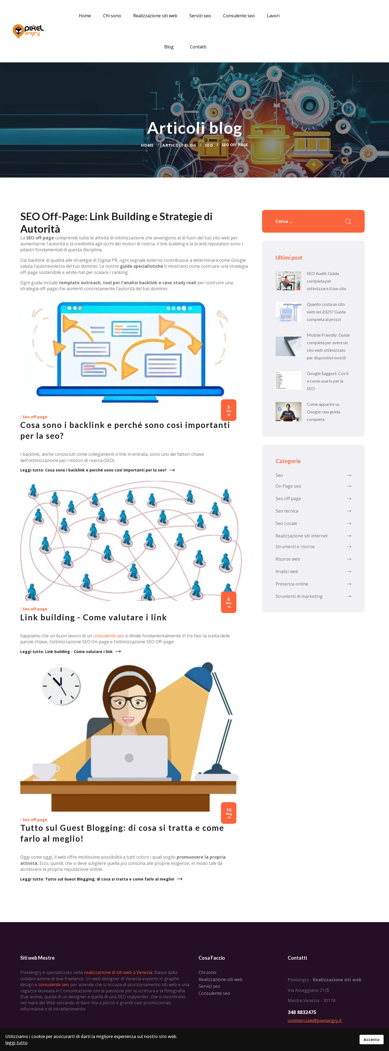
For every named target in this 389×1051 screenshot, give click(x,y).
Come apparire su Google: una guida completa (323, 411)
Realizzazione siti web (155, 16)
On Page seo (313, 485)
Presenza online (313, 583)
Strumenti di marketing (313, 596)
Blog (169, 47)
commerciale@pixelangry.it (315, 1021)
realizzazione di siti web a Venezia (118, 973)
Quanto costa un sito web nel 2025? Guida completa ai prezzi (326, 311)
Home (85, 16)
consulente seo (108, 636)
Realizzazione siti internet (313, 535)
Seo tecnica (313, 510)
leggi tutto (16, 1043)
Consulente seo (239, 16)
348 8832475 (302, 1012)
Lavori (273, 16)
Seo (313, 475)
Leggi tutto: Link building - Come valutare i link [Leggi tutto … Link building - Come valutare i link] (66, 652)
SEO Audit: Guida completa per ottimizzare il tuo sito (326, 280)
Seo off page (35, 417)
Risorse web (313, 558)
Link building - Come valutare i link (93, 617)
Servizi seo (200, 16)
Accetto (372, 1039)
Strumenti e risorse (313, 546)
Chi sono (112, 16)
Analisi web (313, 571)
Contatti (198, 47)
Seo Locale (313, 523)
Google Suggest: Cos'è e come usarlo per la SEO (327, 380)
